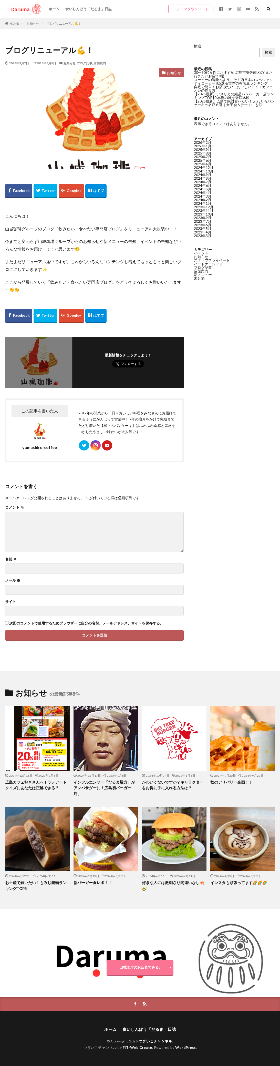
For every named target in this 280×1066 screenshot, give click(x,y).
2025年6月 (202, 160)
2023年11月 (203, 210)
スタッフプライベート (212, 260)
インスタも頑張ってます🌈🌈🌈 (238, 882)
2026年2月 (202, 142)
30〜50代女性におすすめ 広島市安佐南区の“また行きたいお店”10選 (233, 74)
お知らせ (33, 23)
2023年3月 (202, 235)
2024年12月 (203, 167)
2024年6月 (202, 185)
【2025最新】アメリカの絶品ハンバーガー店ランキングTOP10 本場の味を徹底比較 (234, 96)
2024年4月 (202, 192)
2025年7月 (202, 157)
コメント (14, 507)
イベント (201, 253)
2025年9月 (202, 149)
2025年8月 (202, 153)
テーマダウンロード (192, 9)
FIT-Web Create (137, 1047)
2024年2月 (202, 200)
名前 (11, 559)
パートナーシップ (208, 264)
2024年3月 (202, 196)
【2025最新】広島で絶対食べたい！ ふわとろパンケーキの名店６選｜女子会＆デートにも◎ (234, 103)
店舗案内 (100, 63)
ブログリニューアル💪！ (64, 23)
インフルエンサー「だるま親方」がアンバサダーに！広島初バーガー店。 (104, 788)
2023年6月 (202, 225)
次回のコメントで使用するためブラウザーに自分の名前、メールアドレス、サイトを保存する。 (86, 623)
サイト (10, 601)
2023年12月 (203, 207)
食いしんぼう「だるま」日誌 (88, 9)
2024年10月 (203, 171)
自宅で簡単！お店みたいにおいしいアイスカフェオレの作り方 (233, 89)
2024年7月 (202, 182)
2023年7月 (202, 221)
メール (12, 580)
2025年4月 (202, 164)
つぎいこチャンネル (155, 1041)
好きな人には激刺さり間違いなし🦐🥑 (173, 885)
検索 (197, 46)
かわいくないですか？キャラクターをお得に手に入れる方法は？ (172, 785)
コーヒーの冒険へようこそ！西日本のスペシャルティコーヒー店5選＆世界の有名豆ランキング (233, 81)
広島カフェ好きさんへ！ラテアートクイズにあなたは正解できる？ (36, 785)
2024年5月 (202, 189)
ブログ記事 (84, 63)
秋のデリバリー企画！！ (231, 782)
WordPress (185, 1047)
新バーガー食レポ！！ (93, 882)
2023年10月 (203, 214)
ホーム (54, 9)
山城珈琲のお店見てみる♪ (140, 967)
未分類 (199, 278)
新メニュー (203, 274)
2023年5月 (202, 228)
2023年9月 (202, 218)
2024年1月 (202, 203)
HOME (14, 23)
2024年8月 (202, 178)
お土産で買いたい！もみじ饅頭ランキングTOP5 (36, 885)
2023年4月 (202, 232)
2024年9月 (202, 174)
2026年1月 (202, 146)
